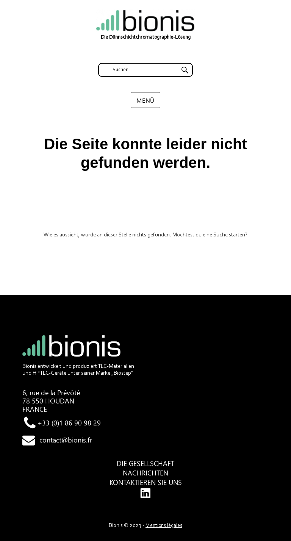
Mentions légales (164, 525)
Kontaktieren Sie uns (146, 482)
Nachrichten (145, 472)
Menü (145, 100)
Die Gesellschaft (145, 463)
